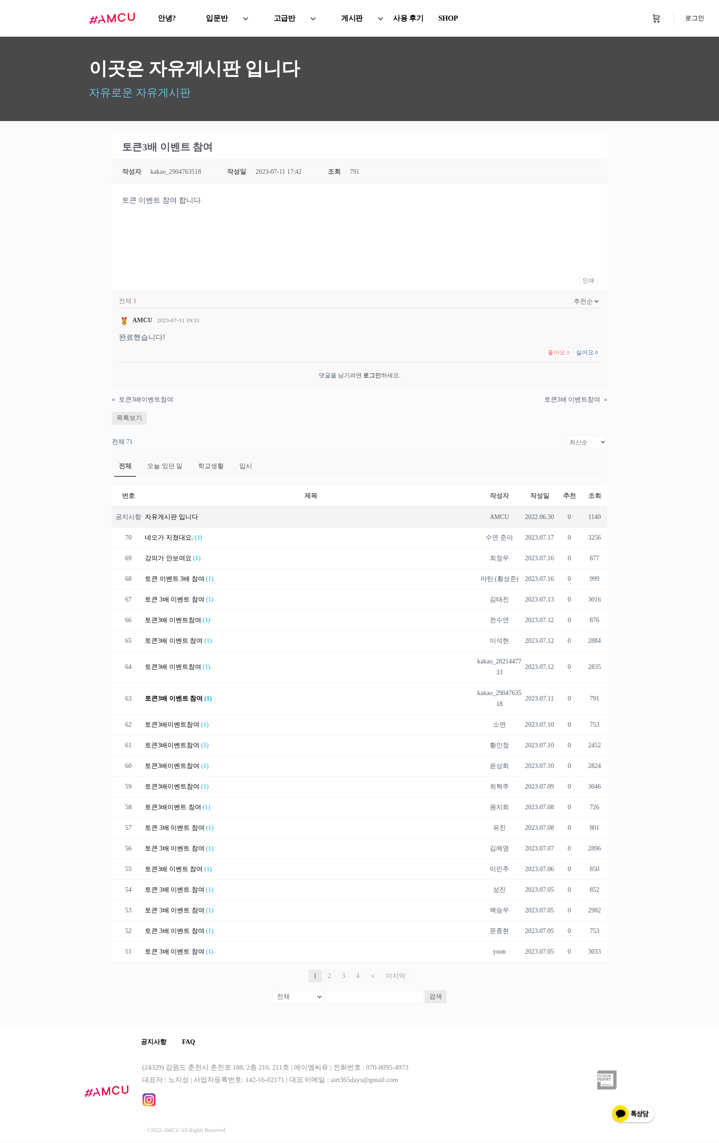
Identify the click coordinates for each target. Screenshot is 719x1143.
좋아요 (559, 352)
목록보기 (129, 417)
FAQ (192, 1042)
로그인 (694, 18)
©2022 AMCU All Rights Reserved (186, 1131)
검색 (435, 996)
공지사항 (155, 1042)
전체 (125, 466)
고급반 (284, 18)
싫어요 (587, 352)
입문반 (216, 18)
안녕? (167, 18)
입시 (245, 466)
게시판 (352, 18)
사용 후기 (408, 18)
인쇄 (588, 280)
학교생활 (211, 466)
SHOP (448, 18)
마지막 (395, 975)
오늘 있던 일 (165, 466)
